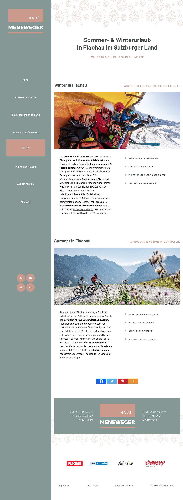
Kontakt (26, 202)
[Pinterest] (123, 381)
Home (26, 80)
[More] (133, 381)
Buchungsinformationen (25, 115)
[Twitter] (112, 381)
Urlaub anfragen (25, 166)
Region (26, 147)
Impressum (64, 485)
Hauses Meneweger (83, 209)
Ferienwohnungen (25, 97)
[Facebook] (101, 381)
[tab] (148, 158)
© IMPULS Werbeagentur (163, 485)
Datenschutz (92, 485)
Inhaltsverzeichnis (124, 485)
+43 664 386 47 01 (157, 412)
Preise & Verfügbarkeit (26, 132)
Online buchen (25, 184)
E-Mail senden (149, 419)
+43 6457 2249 (154, 415)
